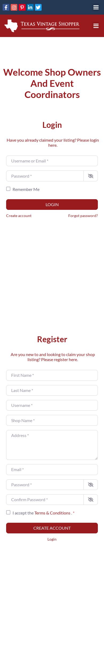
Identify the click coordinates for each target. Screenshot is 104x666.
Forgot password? (83, 216)
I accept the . (43, 512)
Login (52, 204)
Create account (18, 216)
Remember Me (26, 189)
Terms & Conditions (52, 512)
